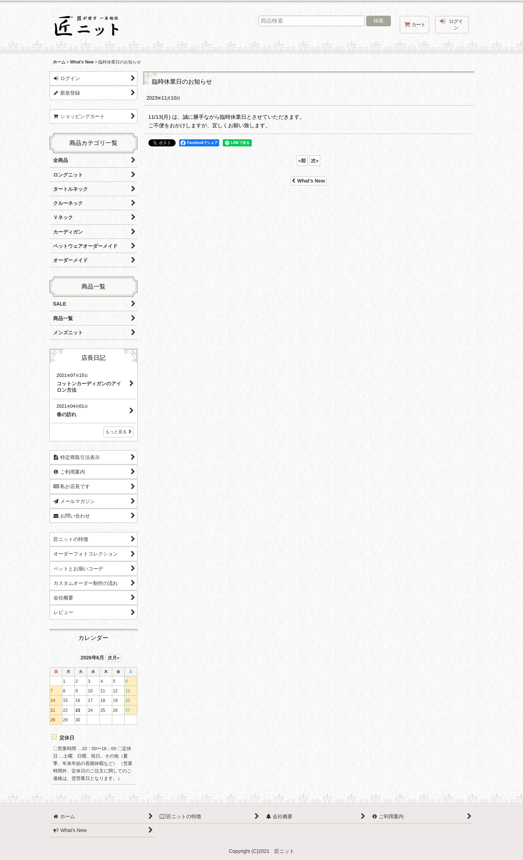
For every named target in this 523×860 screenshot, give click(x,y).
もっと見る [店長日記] (119, 431)
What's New (308, 181)
